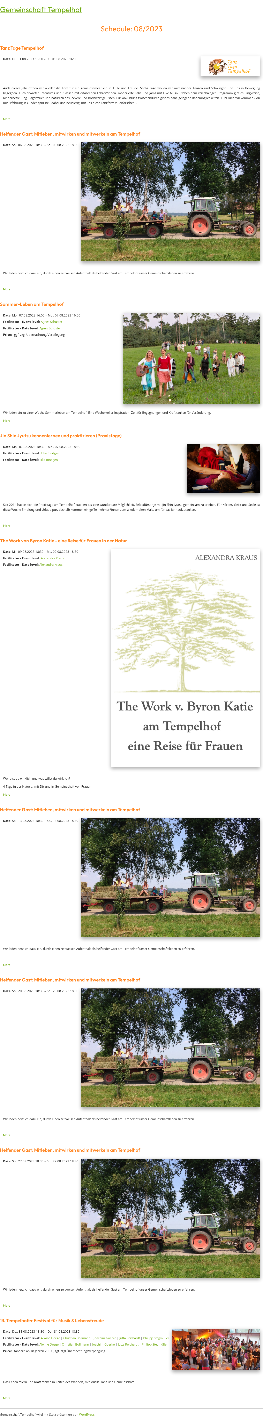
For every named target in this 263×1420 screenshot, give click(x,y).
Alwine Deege (50, 1338)
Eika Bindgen (50, 453)
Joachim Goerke (105, 1338)
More (6, 119)
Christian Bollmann (76, 1338)
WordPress (87, 1414)
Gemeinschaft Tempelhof (41, 9)
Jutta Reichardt (129, 1338)
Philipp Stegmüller (156, 1338)
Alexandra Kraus (52, 558)
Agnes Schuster (51, 322)
